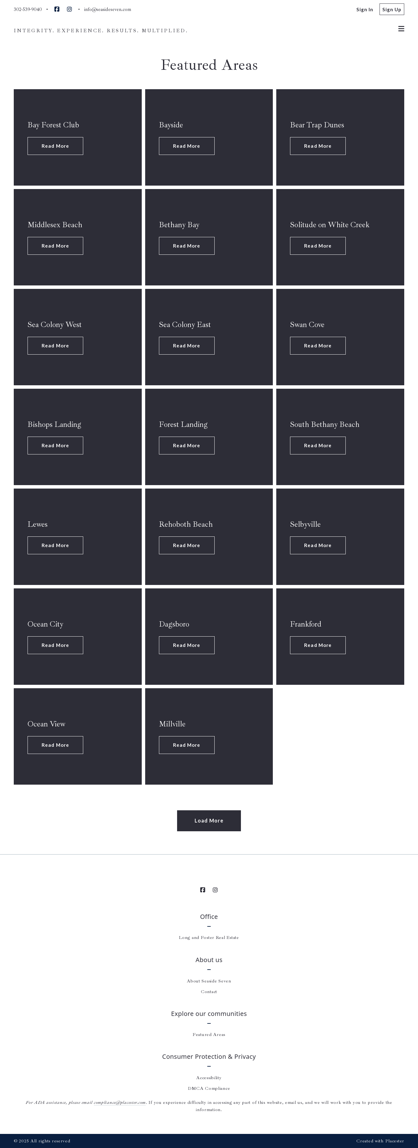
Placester (394, 1141)
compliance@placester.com (120, 1102)
